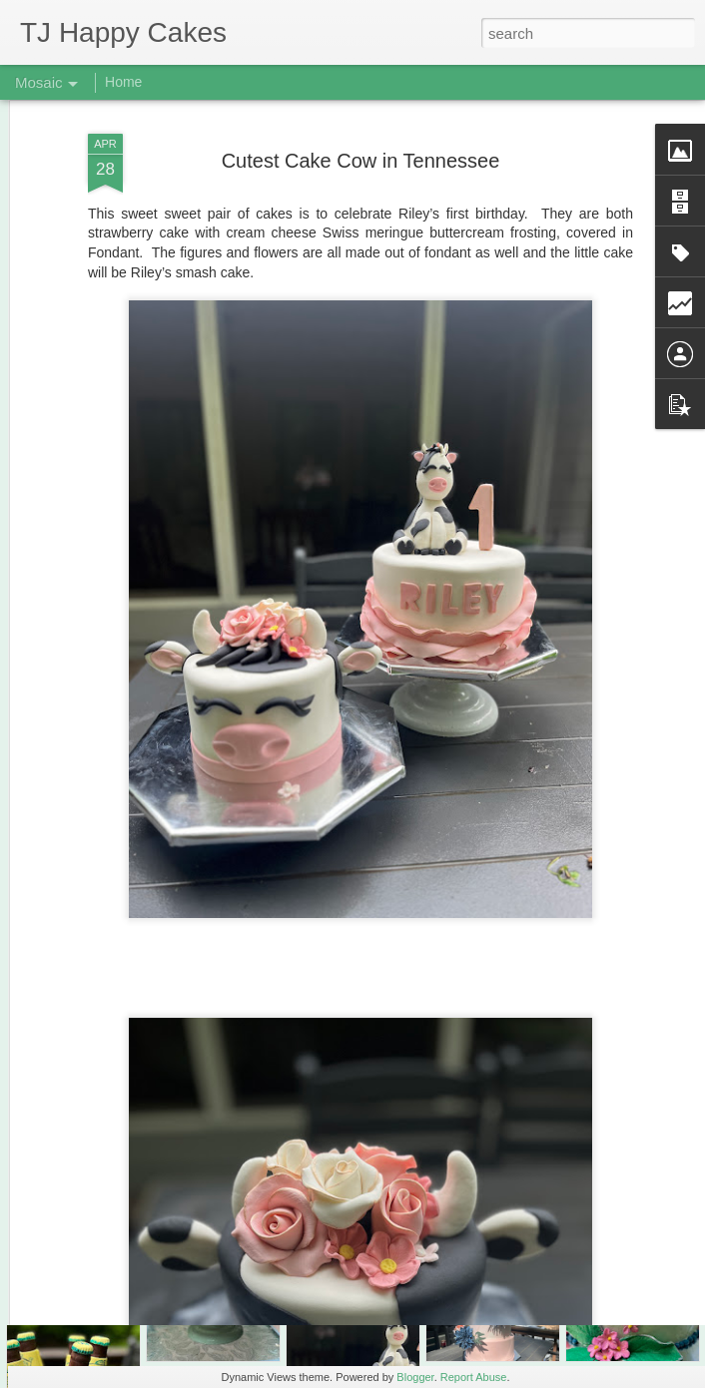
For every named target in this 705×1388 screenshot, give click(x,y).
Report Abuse (473, 1377)
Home (123, 82)
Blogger (414, 1377)
